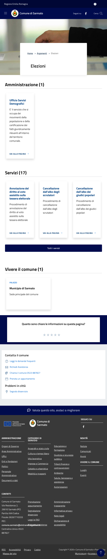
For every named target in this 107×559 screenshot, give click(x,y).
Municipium (80, 553)
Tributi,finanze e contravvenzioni (61, 466)
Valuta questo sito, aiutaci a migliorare (53, 410)
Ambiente (58, 473)
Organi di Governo (10, 446)
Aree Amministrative (11, 451)
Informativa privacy (63, 510)
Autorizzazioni (61, 487)
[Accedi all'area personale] (95, 4)
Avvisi (83, 456)
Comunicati (85, 451)
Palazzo (13, 282)
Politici (5, 466)
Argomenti (42, 53)
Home (30, 53)
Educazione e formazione (60, 448)
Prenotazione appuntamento (35, 503)
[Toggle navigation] (5, 13)
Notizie (83, 446)
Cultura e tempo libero (38, 453)
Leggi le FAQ (34, 519)
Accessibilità (15, 549)
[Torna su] (101, 553)
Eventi (83, 475)
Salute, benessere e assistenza (63, 480)
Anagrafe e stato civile (38, 448)
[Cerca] (101, 13)
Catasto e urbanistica (38, 468)
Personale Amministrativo (9, 473)
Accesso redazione (96, 553)
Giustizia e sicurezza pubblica (63, 457)
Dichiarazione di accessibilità (61, 522)
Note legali (59, 515)
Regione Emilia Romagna (16, 4)
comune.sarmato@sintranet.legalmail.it (21, 525)
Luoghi (83, 470)
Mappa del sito (9, 553)
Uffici (4, 456)
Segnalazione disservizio (34, 512)
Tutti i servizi (53, 248)
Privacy (27, 549)
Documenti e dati (10, 480)
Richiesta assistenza (37, 524)
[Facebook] (84, 13)
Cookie (37, 549)
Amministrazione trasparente (62, 503)
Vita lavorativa (35, 458)
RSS (4, 549)
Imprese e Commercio (38, 463)
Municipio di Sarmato (22, 288)
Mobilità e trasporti (37, 473)
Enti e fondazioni (10, 461)
